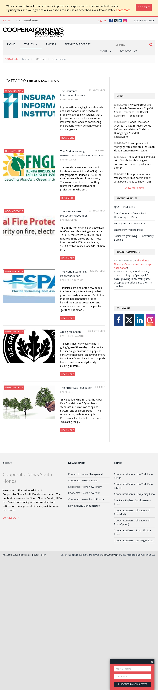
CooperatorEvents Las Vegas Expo (134, 540)
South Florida (144, 20)
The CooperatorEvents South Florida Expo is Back (130, 215)
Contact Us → (11, 517)
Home (11, 44)
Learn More (123, 10)
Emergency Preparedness (128, 229)
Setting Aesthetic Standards (129, 223)
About (7, 463)
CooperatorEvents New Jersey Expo (134, 494)
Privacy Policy (39, 554)
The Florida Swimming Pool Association (73, 273)
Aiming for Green (70, 331)
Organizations (14, 90)
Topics (29, 44)
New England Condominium (84, 505)
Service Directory (78, 44)
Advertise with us (22, 554)
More (104, 51)
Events (51, 44)
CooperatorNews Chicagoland (85, 474)
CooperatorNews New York (84, 493)
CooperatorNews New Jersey (85, 486)
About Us (7, 554)
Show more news (135, 187)
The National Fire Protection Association (74, 213)
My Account (128, 51)
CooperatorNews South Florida (86, 499)
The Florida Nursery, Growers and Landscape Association (82, 153)
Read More (67, 137)
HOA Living (40, 59)
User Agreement (110, 554)
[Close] (144, 7)
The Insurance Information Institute (72, 93)
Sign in (102, 20)
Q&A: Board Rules (27, 20)
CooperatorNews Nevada (82, 480)
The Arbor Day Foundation (76, 387)
